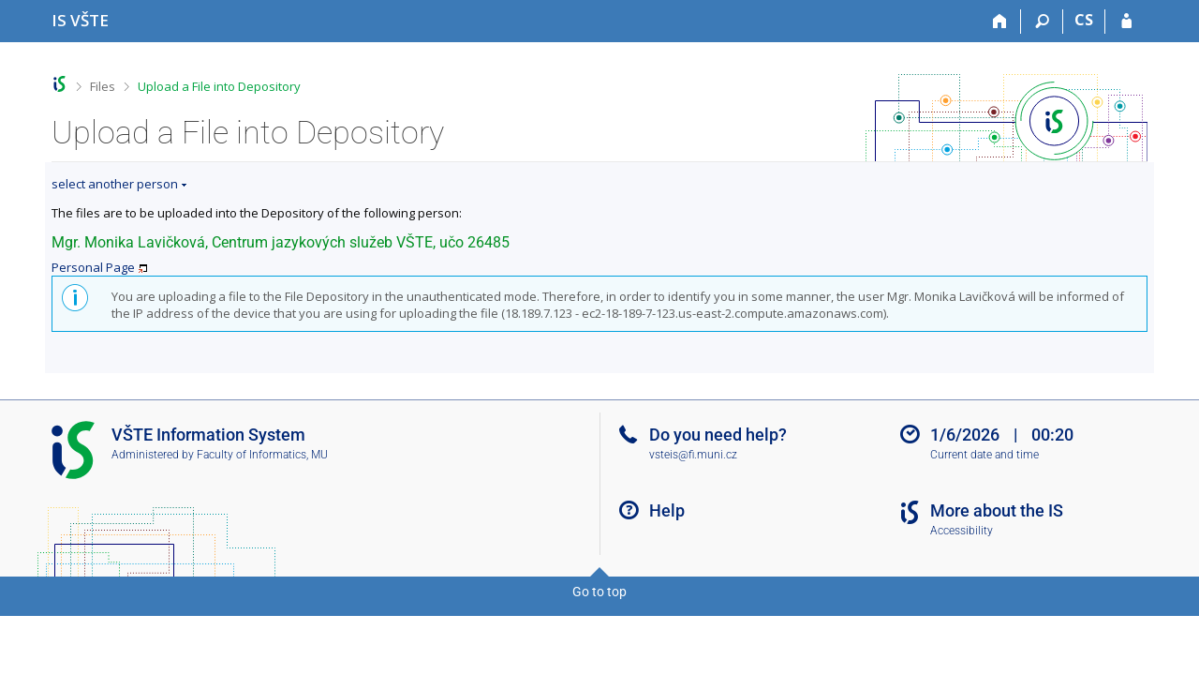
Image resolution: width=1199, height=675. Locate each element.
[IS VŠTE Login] (1126, 21)
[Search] (1042, 21)
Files (102, 86)
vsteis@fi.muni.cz (693, 454)
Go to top (599, 591)
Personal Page (93, 267)
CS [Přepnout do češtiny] (1083, 19)
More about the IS (996, 510)
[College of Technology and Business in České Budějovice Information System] (80, 20)
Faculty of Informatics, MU (262, 454)
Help (667, 510)
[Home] (1000, 21)
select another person (115, 183)
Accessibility (961, 530)
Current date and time (984, 454)
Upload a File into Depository (219, 86)
